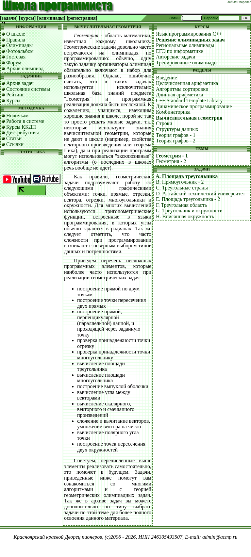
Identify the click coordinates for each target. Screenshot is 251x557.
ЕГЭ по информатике (179, 51)
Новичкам (17, 115)
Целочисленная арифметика (187, 83)
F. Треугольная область (181, 205)
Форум (13, 62)
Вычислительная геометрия (189, 118)
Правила (15, 39)
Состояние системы (28, 89)
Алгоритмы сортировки (182, 89)
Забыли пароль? (239, 2)
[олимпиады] (51, 18)
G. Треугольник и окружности (189, 210)
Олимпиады (19, 45)
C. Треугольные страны (182, 187)
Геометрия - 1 (172, 155)
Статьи (14, 138)
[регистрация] (82, 18)
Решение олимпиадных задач (190, 39)
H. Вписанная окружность (185, 216)
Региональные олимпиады (185, 45)
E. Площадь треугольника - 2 (188, 199)
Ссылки (15, 144)
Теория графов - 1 (175, 135)
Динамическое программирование (194, 106)
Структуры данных (177, 129)
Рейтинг (15, 94)
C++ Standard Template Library (189, 100)
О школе (15, 34)
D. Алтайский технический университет (200, 193)
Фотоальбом (20, 51)
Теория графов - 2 (175, 140)
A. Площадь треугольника (187, 176)
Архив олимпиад (25, 68)
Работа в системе (25, 121)
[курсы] (27, 18)
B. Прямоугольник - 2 (180, 182)
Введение (166, 77)
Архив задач (20, 83)
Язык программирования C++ (189, 34)
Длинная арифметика (179, 94)
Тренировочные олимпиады (186, 62)
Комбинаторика (173, 112)
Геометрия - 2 (171, 161)
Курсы (13, 100)
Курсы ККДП (21, 127)
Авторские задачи (175, 56)
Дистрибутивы (22, 132)
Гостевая (15, 56)
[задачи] (9, 18)
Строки (164, 123)
